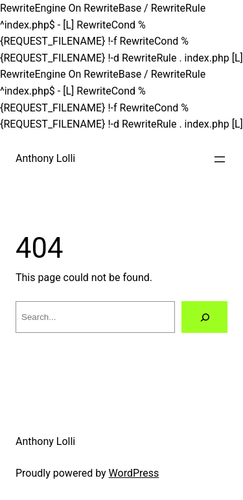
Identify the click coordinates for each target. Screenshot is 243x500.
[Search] (204, 317)
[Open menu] (219, 159)
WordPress (134, 473)
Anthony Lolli (45, 158)
